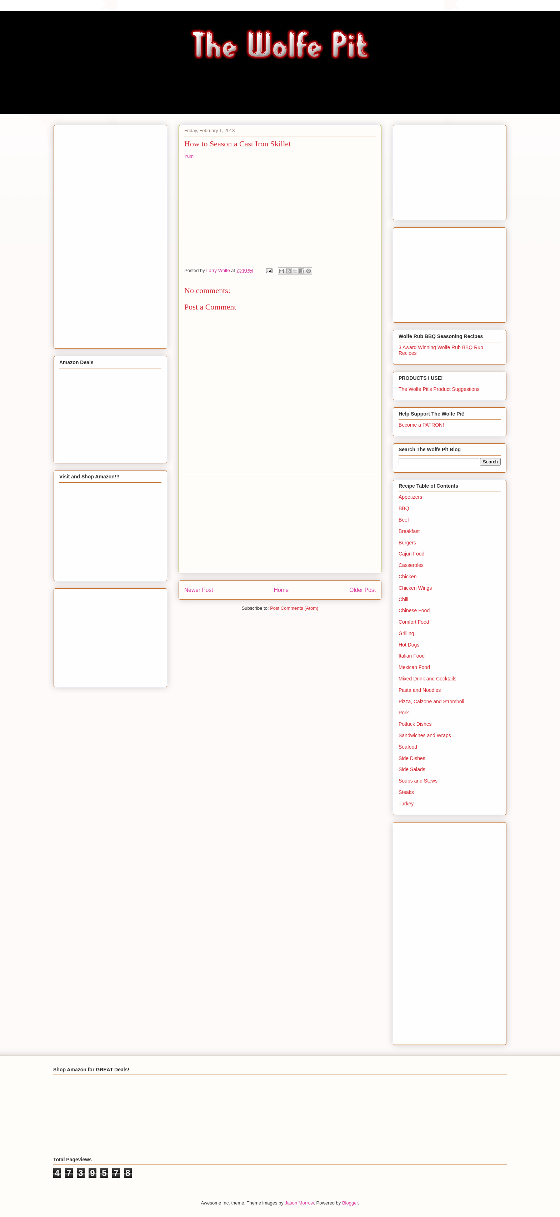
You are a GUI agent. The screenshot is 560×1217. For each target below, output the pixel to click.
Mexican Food (414, 667)
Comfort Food (414, 622)
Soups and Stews (418, 781)
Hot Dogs (409, 645)
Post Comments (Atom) (294, 608)
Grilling (406, 633)
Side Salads (412, 769)
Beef (404, 520)
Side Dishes (412, 758)
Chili (403, 599)
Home (281, 590)
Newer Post (198, 590)
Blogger (350, 1203)
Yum (189, 156)
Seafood (408, 747)
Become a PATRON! (421, 425)
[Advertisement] (280, 523)
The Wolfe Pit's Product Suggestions (439, 389)
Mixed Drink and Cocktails (427, 679)
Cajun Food (411, 554)
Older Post (362, 590)
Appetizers (410, 497)
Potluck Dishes (415, 724)
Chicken (408, 576)
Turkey (406, 803)
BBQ (404, 508)
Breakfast (409, 531)
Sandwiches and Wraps (425, 735)
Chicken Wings (415, 588)
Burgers (407, 542)
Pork (404, 712)
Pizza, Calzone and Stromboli (431, 701)
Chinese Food (414, 610)
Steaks (406, 792)
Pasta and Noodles (420, 690)
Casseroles (411, 565)
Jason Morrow (299, 1203)
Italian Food (412, 656)
